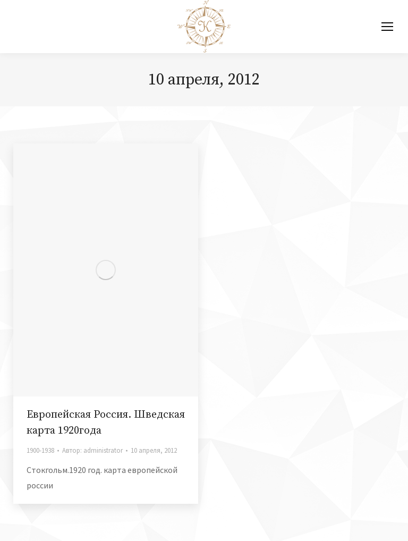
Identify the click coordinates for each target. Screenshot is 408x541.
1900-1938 (40, 450)
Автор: (92, 450)
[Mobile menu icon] (387, 26)
